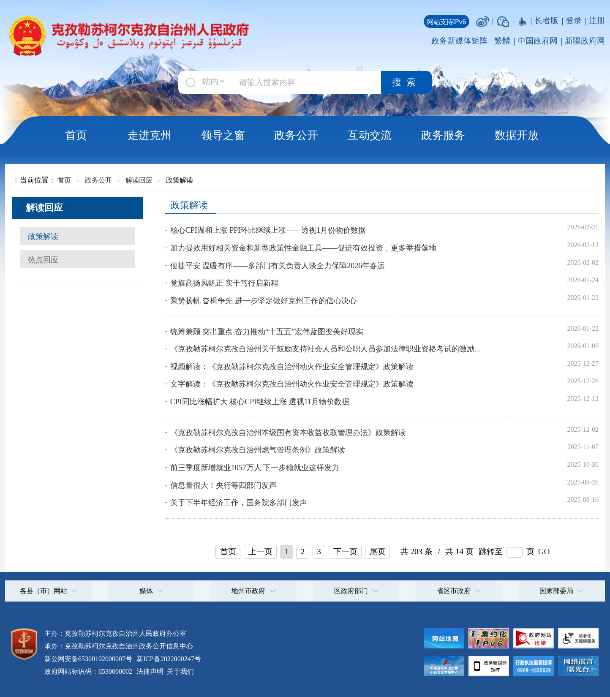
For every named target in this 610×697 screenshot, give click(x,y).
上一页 (260, 551)
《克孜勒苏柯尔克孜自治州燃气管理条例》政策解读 (257, 450)
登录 (574, 20)
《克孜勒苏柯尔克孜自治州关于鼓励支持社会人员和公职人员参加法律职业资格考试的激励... (325, 349)
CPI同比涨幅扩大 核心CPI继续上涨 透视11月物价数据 (259, 402)
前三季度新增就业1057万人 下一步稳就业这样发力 (255, 467)
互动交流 (370, 135)
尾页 (378, 551)
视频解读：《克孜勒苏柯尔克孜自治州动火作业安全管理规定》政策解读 (292, 366)
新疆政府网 (585, 40)
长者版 (546, 20)
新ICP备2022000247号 (168, 658)
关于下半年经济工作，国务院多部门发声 (238, 502)
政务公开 (296, 135)
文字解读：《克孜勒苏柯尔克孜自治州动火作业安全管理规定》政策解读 (292, 384)
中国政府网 (537, 40)
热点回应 (43, 260)
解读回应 (138, 180)
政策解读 (43, 236)
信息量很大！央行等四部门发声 (223, 485)
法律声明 (149, 671)
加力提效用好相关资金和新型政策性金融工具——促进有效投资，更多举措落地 (303, 248)
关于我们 (179, 671)
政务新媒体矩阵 (459, 40)
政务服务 (443, 135)
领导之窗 (223, 135)
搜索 (406, 82)
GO (544, 551)
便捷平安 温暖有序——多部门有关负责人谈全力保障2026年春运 (277, 265)
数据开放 (517, 135)
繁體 (502, 40)
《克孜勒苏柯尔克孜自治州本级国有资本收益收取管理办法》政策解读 (288, 432)
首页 (76, 135)
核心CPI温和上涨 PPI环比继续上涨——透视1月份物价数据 (268, 230)
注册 (597, 20)
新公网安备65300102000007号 (88, 658)
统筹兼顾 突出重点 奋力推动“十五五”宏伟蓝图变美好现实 (266, 331)
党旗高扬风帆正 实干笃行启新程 (224, 283)
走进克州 (150, 135)
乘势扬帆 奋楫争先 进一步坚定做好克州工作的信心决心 (263, 301)
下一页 (345, 551)
